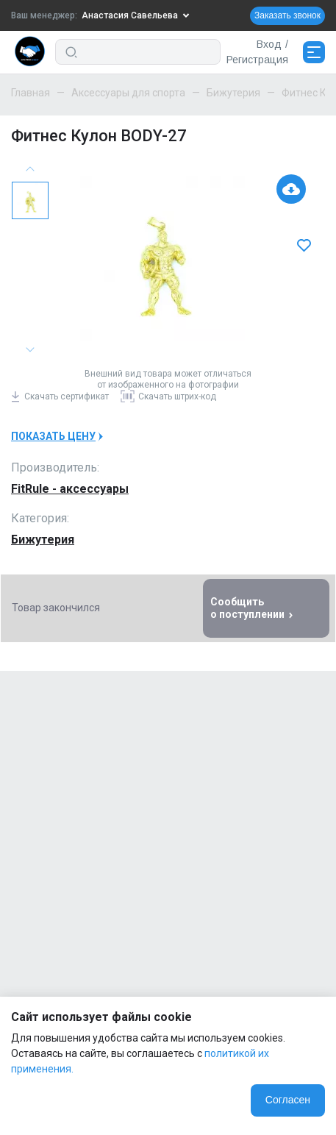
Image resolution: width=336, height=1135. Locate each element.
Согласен (287, 1100)
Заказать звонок (287, 15)
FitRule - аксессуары (70, 489)
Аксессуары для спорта (128, 93)
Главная (30, 93)
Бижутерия (233, 93)
